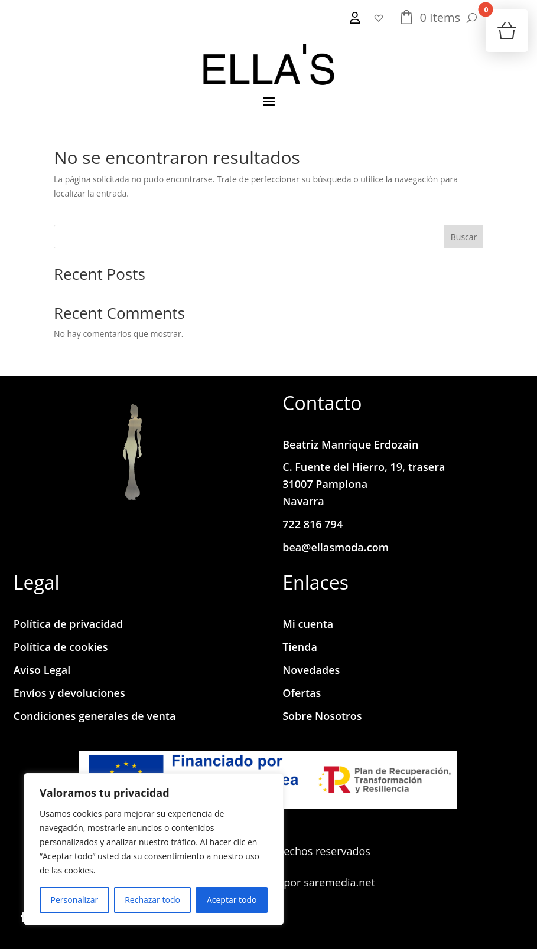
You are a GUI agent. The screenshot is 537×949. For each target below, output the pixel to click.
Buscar (464, 237)
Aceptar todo (232, 899)
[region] (154, 849)
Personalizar (75, 899)
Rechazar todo (152, 899)
